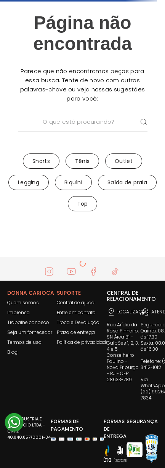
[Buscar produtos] (143, 122)
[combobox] (82, 131)
